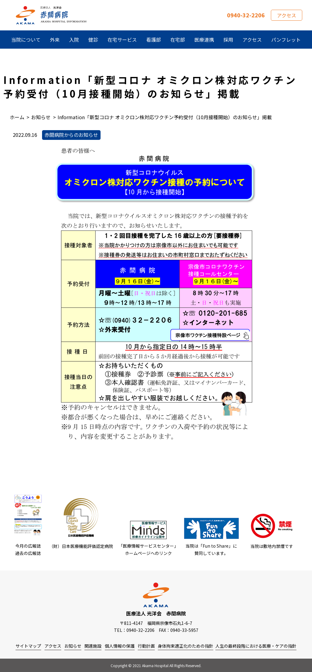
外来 (55, 39)
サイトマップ (28, 646)
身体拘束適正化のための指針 (185, 646)
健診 (93, 39)
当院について (26, 39)
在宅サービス (122, 39)
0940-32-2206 (246, 15)
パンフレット (286, 39)
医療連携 (204, 39)
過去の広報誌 (28, 553)
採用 (228, 39)
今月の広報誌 (28, 546)
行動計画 (146, 646)
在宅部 (177, 39)
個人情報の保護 (120, 646)
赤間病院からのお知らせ (71, 134)
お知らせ (72, 646)
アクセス (286, 15)
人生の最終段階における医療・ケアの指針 (255, 646)
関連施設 (92, 646)
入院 (74, 39)
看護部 (153, 39)
